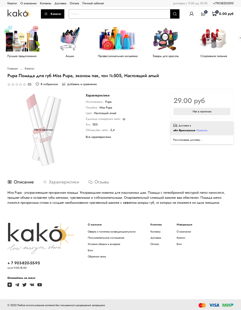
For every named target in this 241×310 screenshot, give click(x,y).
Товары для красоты (170, 56)
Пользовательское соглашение (106, 238)
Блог (90, 251)
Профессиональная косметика (120, 56)
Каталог (12, 3)
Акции (71, 56)
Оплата (74, 3)
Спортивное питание (218, 56)
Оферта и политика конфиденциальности (112, 232)
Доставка (60, 3)
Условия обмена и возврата (104, 245)
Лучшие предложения (22, 56)
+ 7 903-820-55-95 (23, 263)
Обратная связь (97, 257)
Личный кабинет (93, 3)
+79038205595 (223, 3)
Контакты (45, 3)
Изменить (202, 131)
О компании (28, 3)
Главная (12, 69)
